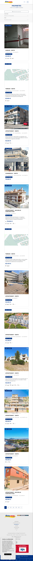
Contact (16, 528)
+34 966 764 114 (16, 538)
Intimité (19, 556)
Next (26, 36)
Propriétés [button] (16, 524)
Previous (6, 36)
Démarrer (16, 521)
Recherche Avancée (16, 11)
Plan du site (26, 556)
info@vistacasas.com (16, 536)
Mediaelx (18, 557)
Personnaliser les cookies (7, 556)
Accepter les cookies (8, 554)
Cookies (22, 556)
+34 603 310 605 (16, 539)
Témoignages (16, 527)
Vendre (16, 525)
